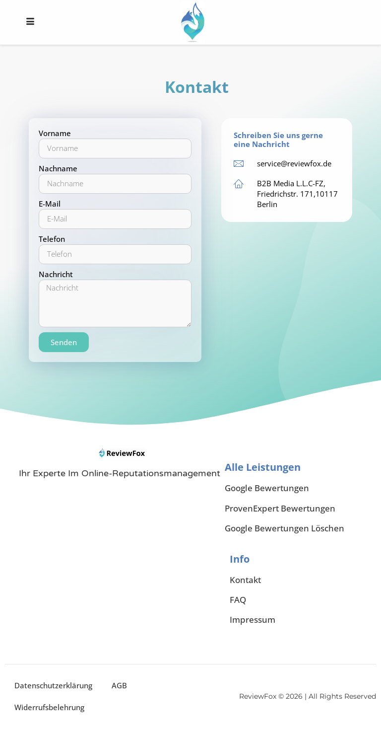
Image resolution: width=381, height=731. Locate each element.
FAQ (238, 600)
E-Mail (50, 204)
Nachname (58, 168)
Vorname (55, 133)
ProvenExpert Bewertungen (280, 508)
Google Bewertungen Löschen (284, 528)
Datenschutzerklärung (54, 686)
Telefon (52, 239)
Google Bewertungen (267, 488)
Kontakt (245, 580)
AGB (120, 686)
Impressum (252, 620)
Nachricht (56, 274)
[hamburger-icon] (30, 22)
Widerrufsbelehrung (50, 708)
